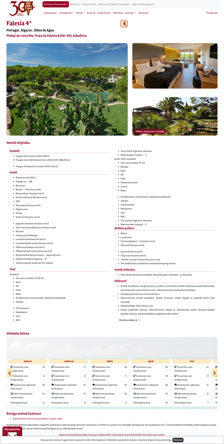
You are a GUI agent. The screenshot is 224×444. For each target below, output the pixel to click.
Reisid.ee (74, 4)
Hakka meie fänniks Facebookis (114, 4)
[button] (67, 89)
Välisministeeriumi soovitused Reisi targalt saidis (38, 418)
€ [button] (124, 23)
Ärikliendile (136, 434)
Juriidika (83, 434)
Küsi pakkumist (12, 434)
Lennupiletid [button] (65, 12)
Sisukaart (93, 434)
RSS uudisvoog (114, 434)
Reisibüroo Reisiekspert (56, 4)
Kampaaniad (50, 12)
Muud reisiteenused (69, 434)
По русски (211, 12)
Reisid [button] (79, 12)
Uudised (102, 434)
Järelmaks (144, 12)
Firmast (126, 434)
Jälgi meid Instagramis (143, 4)
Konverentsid (89, 4)
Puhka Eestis (104, 12)
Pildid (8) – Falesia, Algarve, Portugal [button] (150, 131)
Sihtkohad (118, 12)
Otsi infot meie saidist (154, 434)
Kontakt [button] (129, 12)
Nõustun (178, 440)
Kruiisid (91, 12)
